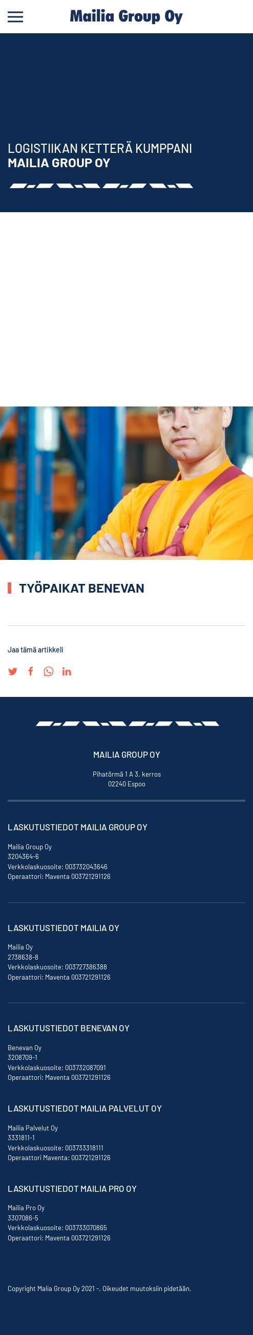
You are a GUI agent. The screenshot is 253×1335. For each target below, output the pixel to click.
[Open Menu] (15, 16)
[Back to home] (126, 16)
